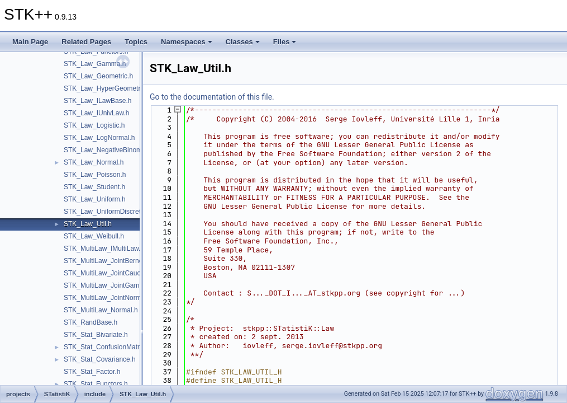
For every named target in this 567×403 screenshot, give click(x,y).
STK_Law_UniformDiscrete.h (107, 211)
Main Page (30, 42)
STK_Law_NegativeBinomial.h (109, 150)
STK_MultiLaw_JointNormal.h (108, 298)
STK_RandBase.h (90, 322)
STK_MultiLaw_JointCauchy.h (108, 273)
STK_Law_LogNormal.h (99, 138)
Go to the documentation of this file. (212, 96)
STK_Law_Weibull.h (94, 236)
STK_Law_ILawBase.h (97, 101)
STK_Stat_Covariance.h (100, 359)
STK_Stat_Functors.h (96, 384)
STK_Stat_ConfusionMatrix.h (107, 347)
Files (285, 42)
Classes (243, 42)
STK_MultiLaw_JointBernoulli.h (110, 261)
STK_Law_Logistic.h (94, 125)
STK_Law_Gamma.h (95, 64)
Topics (136, 42)
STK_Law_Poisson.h (95, 175)
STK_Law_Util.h (88, 224)
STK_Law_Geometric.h (98, 76)
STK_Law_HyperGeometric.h (107, 88)
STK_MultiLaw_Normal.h (101, 310)
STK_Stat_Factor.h (92, 372)
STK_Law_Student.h (94, 187)
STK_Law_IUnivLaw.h (96, 113)
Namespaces (186, 42)
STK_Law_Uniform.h (95, 199)
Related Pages (86, 42)
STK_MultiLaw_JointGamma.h (109, 285)
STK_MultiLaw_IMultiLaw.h (104, 248)
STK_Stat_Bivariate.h (96, 335)
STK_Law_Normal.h (93, 162)
